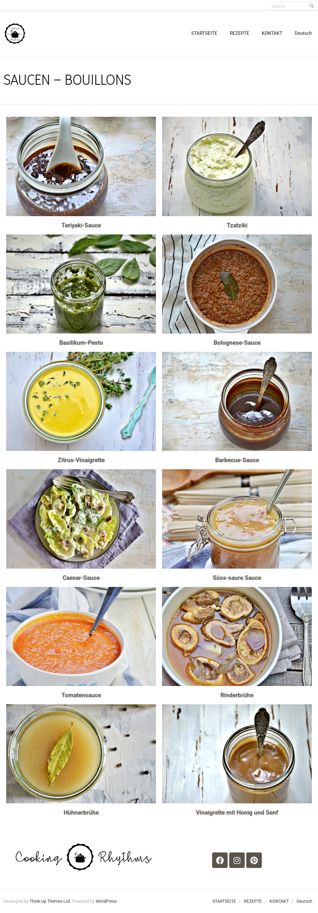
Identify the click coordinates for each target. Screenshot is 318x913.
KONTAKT (279, 901)
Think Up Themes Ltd (50, 901)
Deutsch (304, 901)
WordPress (106, 901)
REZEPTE (253, 901)
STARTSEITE (224, 901)
